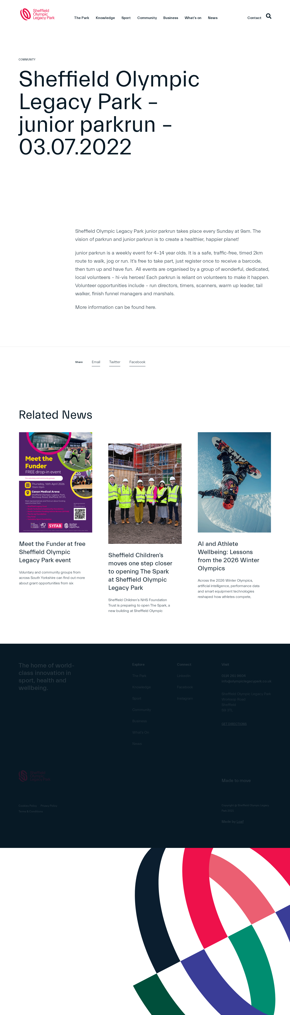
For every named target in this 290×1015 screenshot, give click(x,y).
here (150, 307)
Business (170, 18)
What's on (193, 18)
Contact (254, 18)
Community (147, 18)
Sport (126, 18)
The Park (81, 18)
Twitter (114, 362)
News (213, 18)
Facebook (137, 362)
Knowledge (105, 18)
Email (96, 362)
